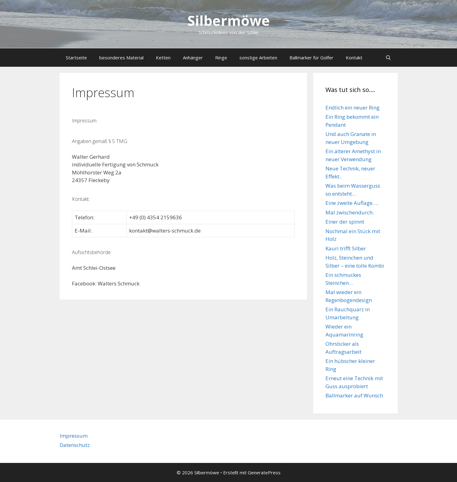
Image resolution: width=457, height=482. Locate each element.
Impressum (74, 435)
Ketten (163, 57)
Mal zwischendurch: (349, 212)
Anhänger (193, 57)
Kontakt (354, 57)
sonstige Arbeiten (258, 57)
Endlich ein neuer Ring (352, 107)
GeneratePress (264, 472)
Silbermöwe (228, 20)
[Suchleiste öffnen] (388, 57)
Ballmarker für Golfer (311, 57)
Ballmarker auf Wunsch (354, 395)
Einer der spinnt (344, 221)
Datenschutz (75, 444)
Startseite (76, 57)
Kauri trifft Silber (345, 248)
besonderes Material (121, 57)
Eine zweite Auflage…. (351, 202)
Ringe (221, 57)
